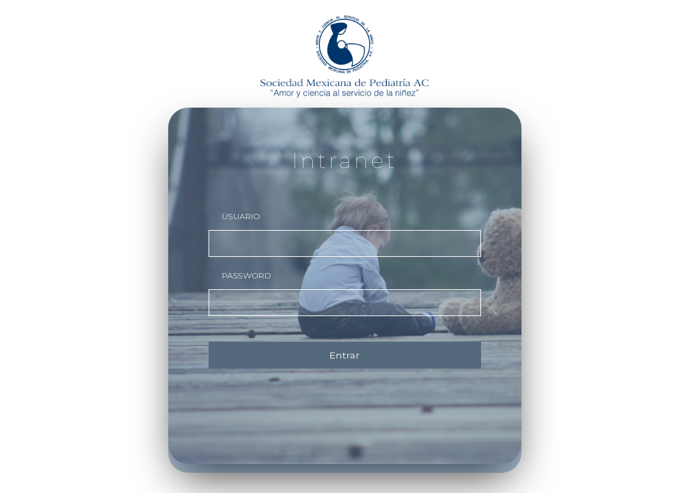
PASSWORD (246, 275)
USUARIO (241, 216)
